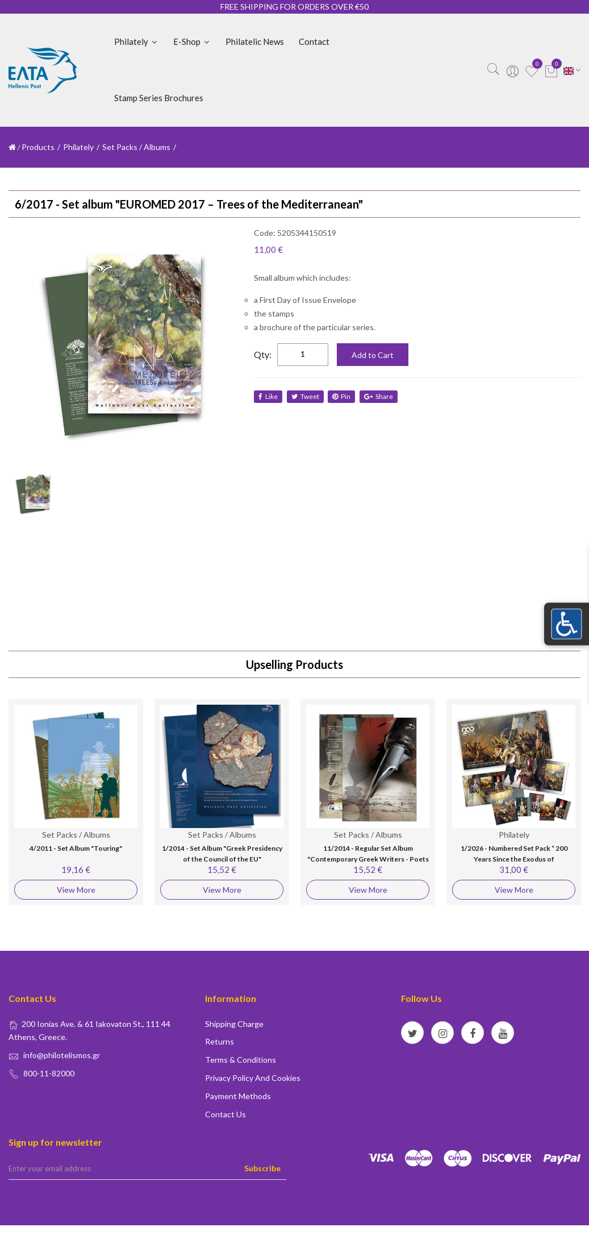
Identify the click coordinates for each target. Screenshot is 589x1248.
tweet (306, 396)
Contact (314, 41)
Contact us (225, 1114)
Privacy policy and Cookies (252, 1078)
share (380, 396)
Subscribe (262, 1168)
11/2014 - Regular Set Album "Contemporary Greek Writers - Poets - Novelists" (368, 859)
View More (76, 890)
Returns (219, 1041)
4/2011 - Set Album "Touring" (76, 848)
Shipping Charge (234, 1024)
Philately (136, 41)
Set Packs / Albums (136, 147)
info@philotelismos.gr (61, 1055)
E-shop (192, 41)
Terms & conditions (240, 1059)
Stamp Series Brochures (158, 98)
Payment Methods (238, 1096)
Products (38, 147)
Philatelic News (254, 41)
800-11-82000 (48, 1073)
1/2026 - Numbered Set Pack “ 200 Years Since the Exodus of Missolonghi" (514, 859)
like (268, 396)
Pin (343, 396)
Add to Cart (373, 355)
